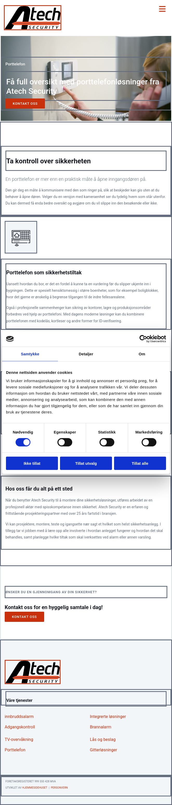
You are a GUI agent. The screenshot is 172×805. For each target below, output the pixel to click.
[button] (25, 103)
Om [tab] (142, 354)
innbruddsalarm (19, 716)
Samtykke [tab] (30, 354)
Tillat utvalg (86, 463)
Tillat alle (140, 463)
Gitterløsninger (103, 749)
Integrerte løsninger (108, 716)
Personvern (59, 787)
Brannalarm (100, 726)
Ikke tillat (32, 463)
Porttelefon (15, 749)
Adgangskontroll (20, 726)
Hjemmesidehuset (35, 787)
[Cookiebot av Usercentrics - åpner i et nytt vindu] (143, 339)
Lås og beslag (103, 739)
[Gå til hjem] (32, 28)
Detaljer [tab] (86, 354)
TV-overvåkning (19, 739)
